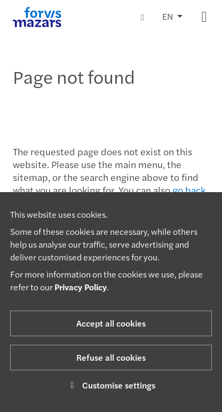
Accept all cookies (111, 323)
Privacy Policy (80, 287)
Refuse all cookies (111, 357)
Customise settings (111, 385)
